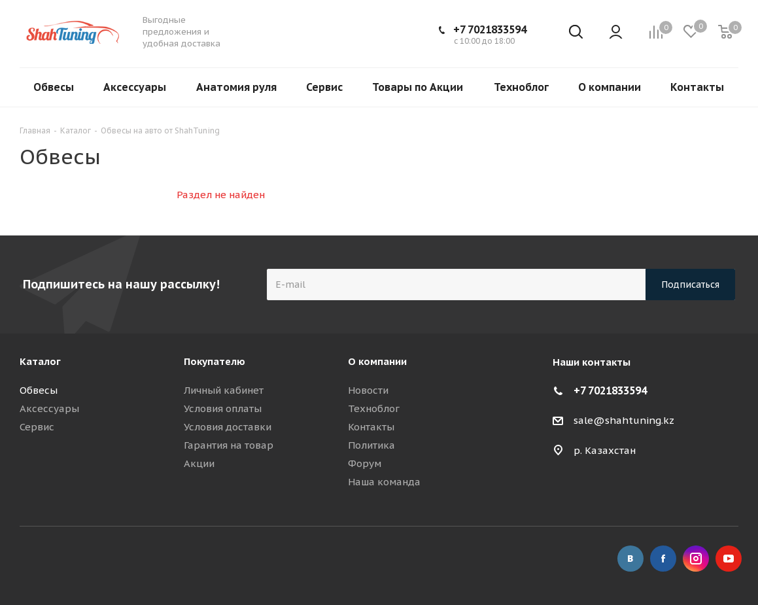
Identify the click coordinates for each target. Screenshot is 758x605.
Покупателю (214, 361)
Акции (199, 463)
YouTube (728, 558)
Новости (368, 390)
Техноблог (374, 408)
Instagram (696, 558)
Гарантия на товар (228, 445)
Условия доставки (227, 427)
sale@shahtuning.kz (624, 420)
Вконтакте (630, 558)
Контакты (371, 427)
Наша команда (384, 481)
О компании (377, 361)
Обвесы (39, 390)
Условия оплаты (223, 408)
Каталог (40, 361)
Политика (371, 445)
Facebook (663, 558)
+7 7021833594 (489, 29)
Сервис (37, 427)
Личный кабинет (224, 390)
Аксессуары (49, 408)
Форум (364, 463)
